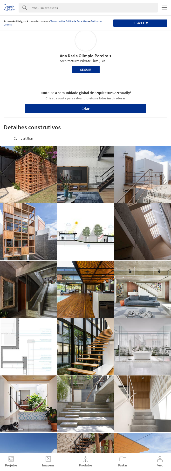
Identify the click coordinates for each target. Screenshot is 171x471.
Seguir (85, 69)
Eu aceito (140, 23)
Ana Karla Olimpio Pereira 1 (85, 55)
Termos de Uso (57, 21)
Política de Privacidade (77, 21)
